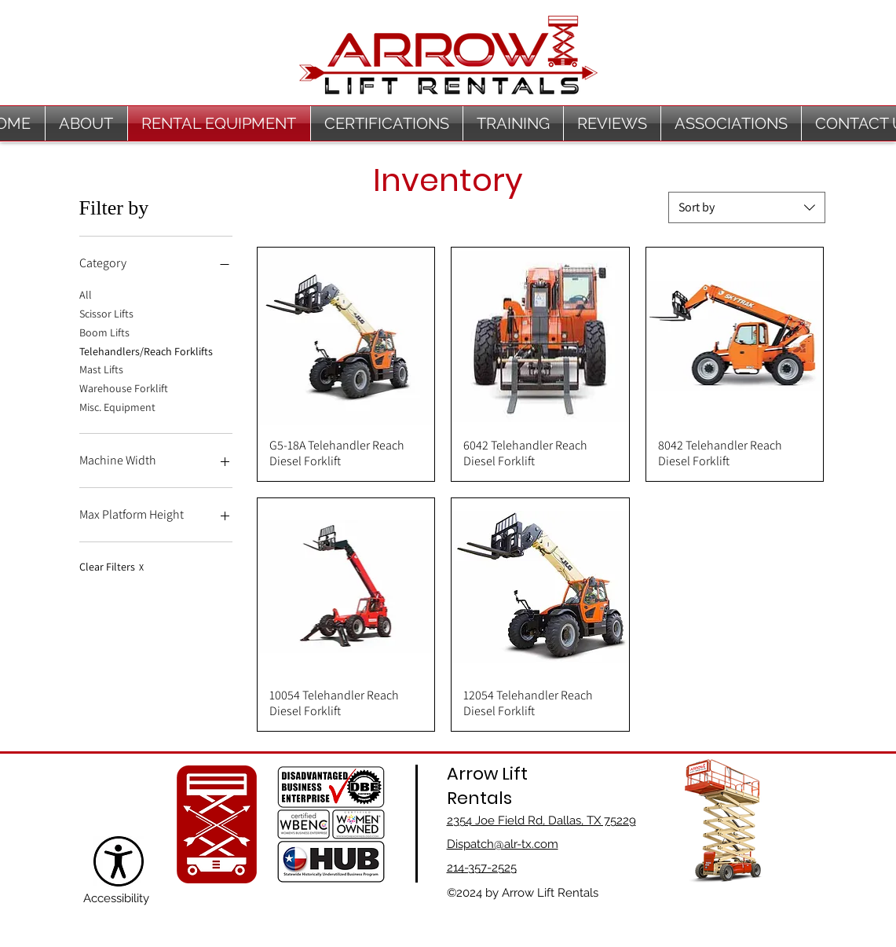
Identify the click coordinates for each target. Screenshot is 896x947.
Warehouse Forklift (123, 387)
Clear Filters (111, 567)
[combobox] (746, 207)
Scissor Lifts (106, 313)
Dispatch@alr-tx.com (502, 844)
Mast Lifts (101, 368)
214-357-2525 (482, 868)
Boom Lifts (104, 332)
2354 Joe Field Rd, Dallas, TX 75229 (541, 820)
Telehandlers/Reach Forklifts (146, 350)
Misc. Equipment (117, 406)
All (85, 294)
